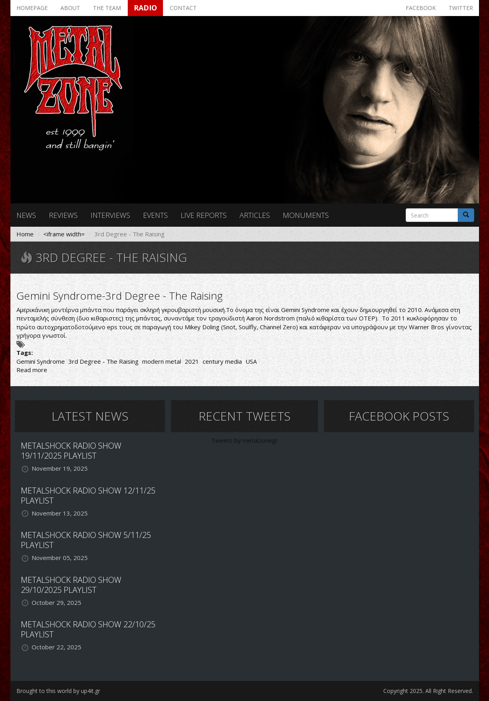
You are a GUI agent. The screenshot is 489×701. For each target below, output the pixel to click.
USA (251, 361)
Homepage (32, 8)
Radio (145, 7)
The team (107, 8)
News (26, 215)
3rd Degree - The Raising (103, 361)
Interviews (110, 215)
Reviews (63, 215)
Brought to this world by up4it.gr (58, 691)
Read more (31, 370)
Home (25, 234)
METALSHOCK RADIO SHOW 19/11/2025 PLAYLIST (71, 450)
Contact (183, 8)
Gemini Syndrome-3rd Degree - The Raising (119, 295)
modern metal (161, 361)
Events (155, 215)
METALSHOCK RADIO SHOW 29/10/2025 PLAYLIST (71, 584)
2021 (192, 361)
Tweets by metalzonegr (244, 440)
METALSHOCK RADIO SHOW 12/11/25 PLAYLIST (88, 495)
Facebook (421, 8)
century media (222, 361)
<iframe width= (64, 234)
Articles (254, 215)
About (70, 8)
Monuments (306, 215)
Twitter (461, 8)
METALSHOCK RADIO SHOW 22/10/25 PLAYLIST (88, 629)
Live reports (204, 215)
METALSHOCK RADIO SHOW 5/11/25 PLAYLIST (86, 540)
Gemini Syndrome (40, 361)
